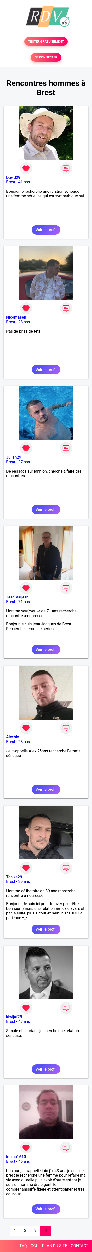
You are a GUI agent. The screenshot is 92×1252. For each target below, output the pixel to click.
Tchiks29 (14, 877)
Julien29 (13, 457)
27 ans (24, 462)
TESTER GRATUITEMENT (46, 41)
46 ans (24, 1161)
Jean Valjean (17, 597)
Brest (10, 182)
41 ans (24, 182)
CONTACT (79, 1245)
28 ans (24, 322)
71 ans (24, 601)
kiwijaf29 (14, 1017)
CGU (35, 1245)
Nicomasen (16, 317)
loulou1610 (16, 1156)
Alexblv (12, 737)
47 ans (24, 1021)
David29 (13, 177)
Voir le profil (45, 229)
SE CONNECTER (46, 57)
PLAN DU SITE (54, 1245)
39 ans (24, 881)
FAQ (23, 1245)
